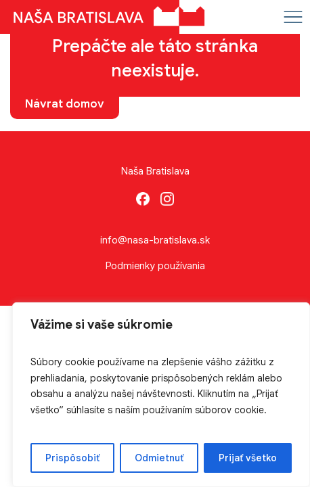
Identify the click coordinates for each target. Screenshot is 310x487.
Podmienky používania (155, 266)
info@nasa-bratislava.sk (155, 240)
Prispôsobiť (72, 458)
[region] (161, 394)
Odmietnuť (159, 458)
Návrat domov (64, 104)
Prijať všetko (248, 458)
